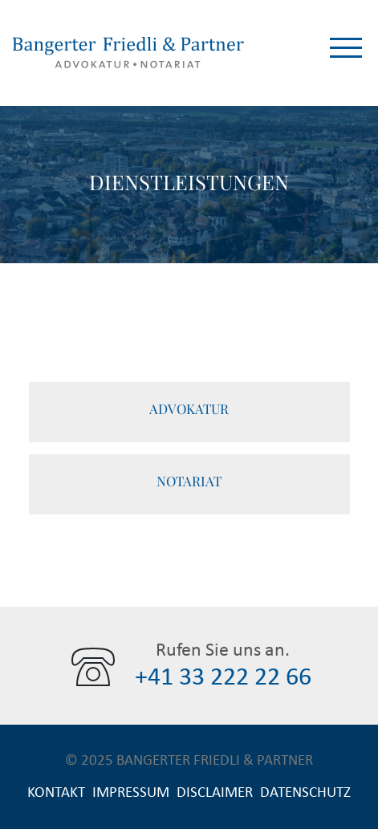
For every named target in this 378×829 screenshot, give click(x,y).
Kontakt (56, 792)
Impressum (130, 792)
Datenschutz (305, 792)
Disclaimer (215, 792)
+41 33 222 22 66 (223, 677)
